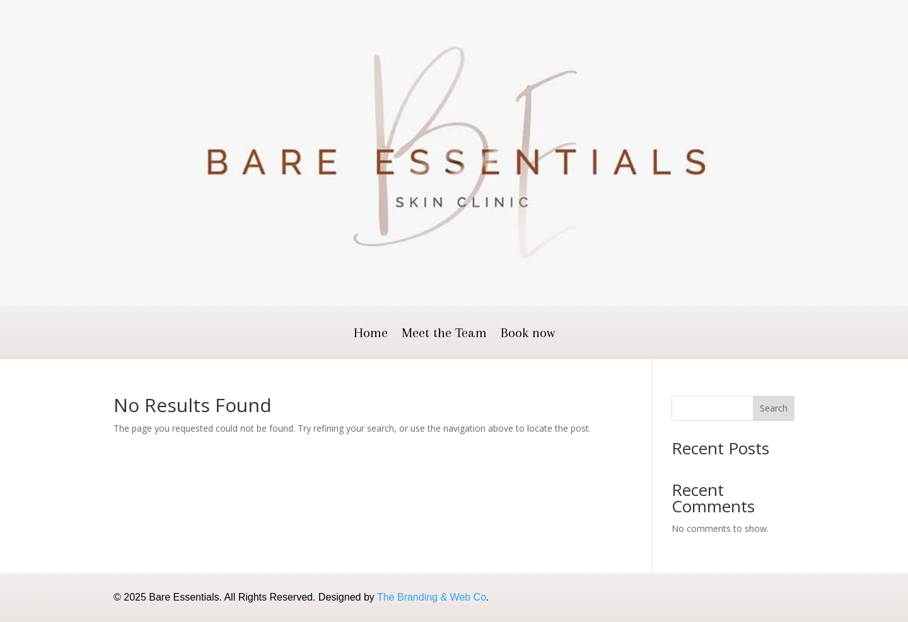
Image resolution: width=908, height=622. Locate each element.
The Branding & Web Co (431, 597)
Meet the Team (444, 334)
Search (774, 408)
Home (371, 334)
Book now (528, 334)
